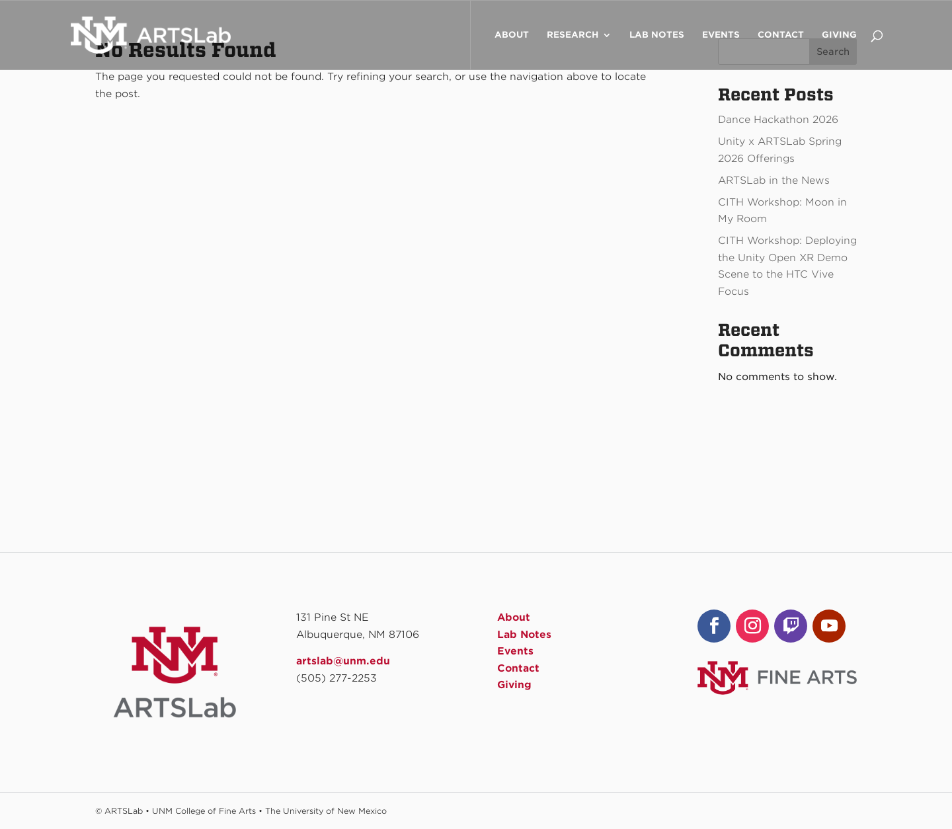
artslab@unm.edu (343, 661)
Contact (781, 35)
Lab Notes (656, 35)
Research (572, 35)
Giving (839, 35)
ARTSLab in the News (774, 180)
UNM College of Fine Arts (204, 811)
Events (721, 35)
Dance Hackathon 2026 (778, 120)
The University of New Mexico (326, 811)
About (512, 35)
